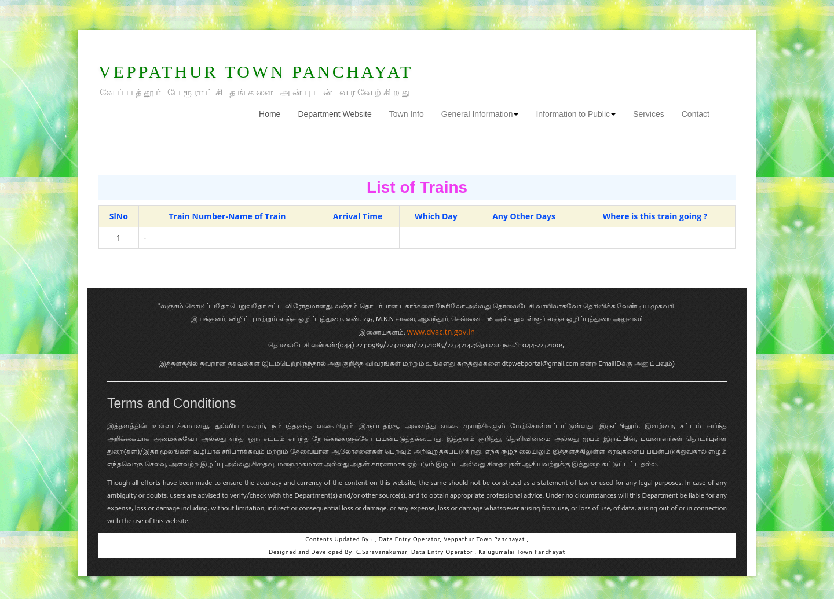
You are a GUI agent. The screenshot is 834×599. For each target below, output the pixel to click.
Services (648, 114)
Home (274, 113)
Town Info (406, 114)
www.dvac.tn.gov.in (441, 331)
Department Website (334, 114)
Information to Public (576, 114)
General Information (480, 114)
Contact (695, 114)
